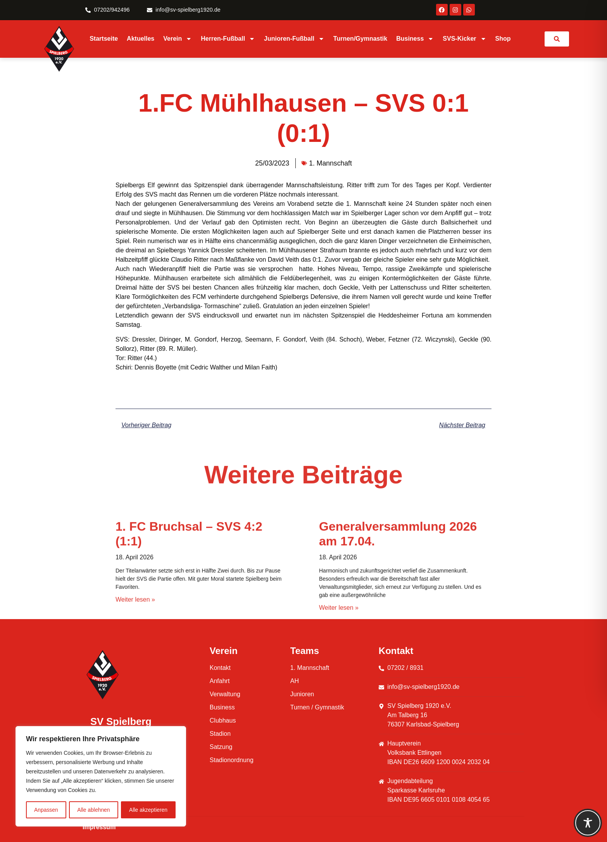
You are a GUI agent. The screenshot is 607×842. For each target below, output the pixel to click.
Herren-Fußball (228, 39)
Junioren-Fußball (294, 39)
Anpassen (46, 810)
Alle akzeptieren (148, 810)
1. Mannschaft (330, 163)
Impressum (99, 827)
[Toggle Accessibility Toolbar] (587, 822)
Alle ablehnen (93, 810)
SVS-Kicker (464, 39)
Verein (177, 39)
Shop (503, 38)
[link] (557, 39)
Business (415, 39)
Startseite (104, 38)
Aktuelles (140, 38)
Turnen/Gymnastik (360, 38)
